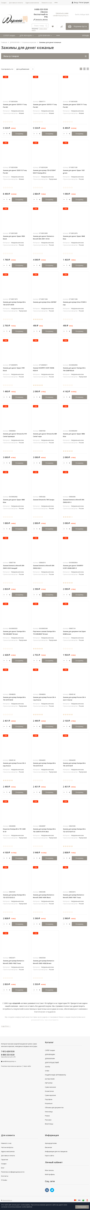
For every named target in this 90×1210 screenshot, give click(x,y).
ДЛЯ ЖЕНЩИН (26, 35)
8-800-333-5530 (7, 1054)
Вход (76, 2)
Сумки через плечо (39, 29)
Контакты (4, 1176)
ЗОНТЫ (47, 1067)
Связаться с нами (62, 13)
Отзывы (4, 1180)
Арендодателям (51, 1143)
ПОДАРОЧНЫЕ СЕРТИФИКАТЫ (55, 1075)
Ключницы (49, 1112)
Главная (4, 42)
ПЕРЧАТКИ (48, 1083)
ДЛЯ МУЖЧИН (45, 35)
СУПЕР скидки (9, 35)
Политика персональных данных (11, 1066)
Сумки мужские (50, 1095)
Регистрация (84, 2)
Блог (2, 1168)
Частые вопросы (7, 1147)
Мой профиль (50, 1174)
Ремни (47, 1116)
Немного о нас (47, 3)
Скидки (3, 1164)
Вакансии (48, 1147)
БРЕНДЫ (85, 35)
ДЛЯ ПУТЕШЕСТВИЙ (52, 1062)
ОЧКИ (47, 1071)
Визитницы (49, 1124)
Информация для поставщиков (56, 1151)
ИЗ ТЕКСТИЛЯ (49, 1079)
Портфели (48, 1099)
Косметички (49, 1091)
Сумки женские (50, 1087)
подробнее (6, 1026)
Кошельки (48, 1103)
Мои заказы (49, 1170)
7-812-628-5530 (7, 1051)
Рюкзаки (48, 1120)
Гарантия (4, 1160)
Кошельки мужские (29, 42)
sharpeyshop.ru (7, 1200)
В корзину (19, 134)
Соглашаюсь (82, 1207)
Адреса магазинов (32, 3)
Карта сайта (27, 1066)
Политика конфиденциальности (12, 1172)
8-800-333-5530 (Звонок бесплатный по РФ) (41, 13)
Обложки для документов (54, 1107)
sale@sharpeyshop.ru (60, 15)
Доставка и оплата (16, 3)
